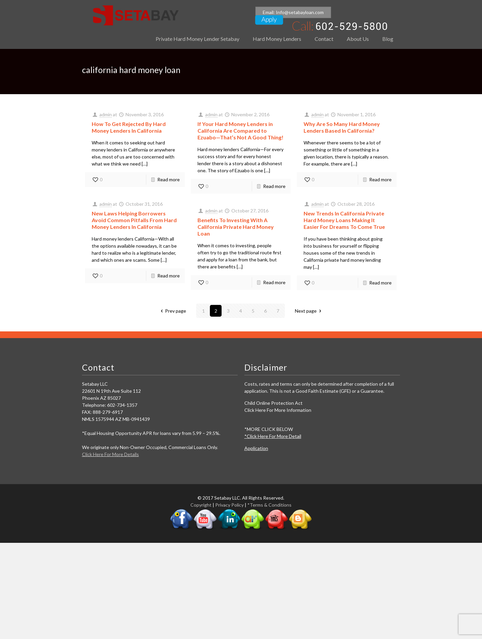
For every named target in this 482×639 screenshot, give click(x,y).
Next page (309, 311)
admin (105, 114)
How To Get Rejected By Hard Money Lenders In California (129, 127)
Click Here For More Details (110, 454)
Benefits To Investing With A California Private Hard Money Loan (235, 227)
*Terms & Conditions (269, 505)
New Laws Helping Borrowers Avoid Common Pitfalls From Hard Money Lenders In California (134, 220)
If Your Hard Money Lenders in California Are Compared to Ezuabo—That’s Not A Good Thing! (240, 130)
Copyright (201, 505)
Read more (168, 179)
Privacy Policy (229, 505)
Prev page (172, 311)
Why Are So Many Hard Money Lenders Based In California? (342, 127)
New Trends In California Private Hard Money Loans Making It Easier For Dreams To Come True (344, 220)
